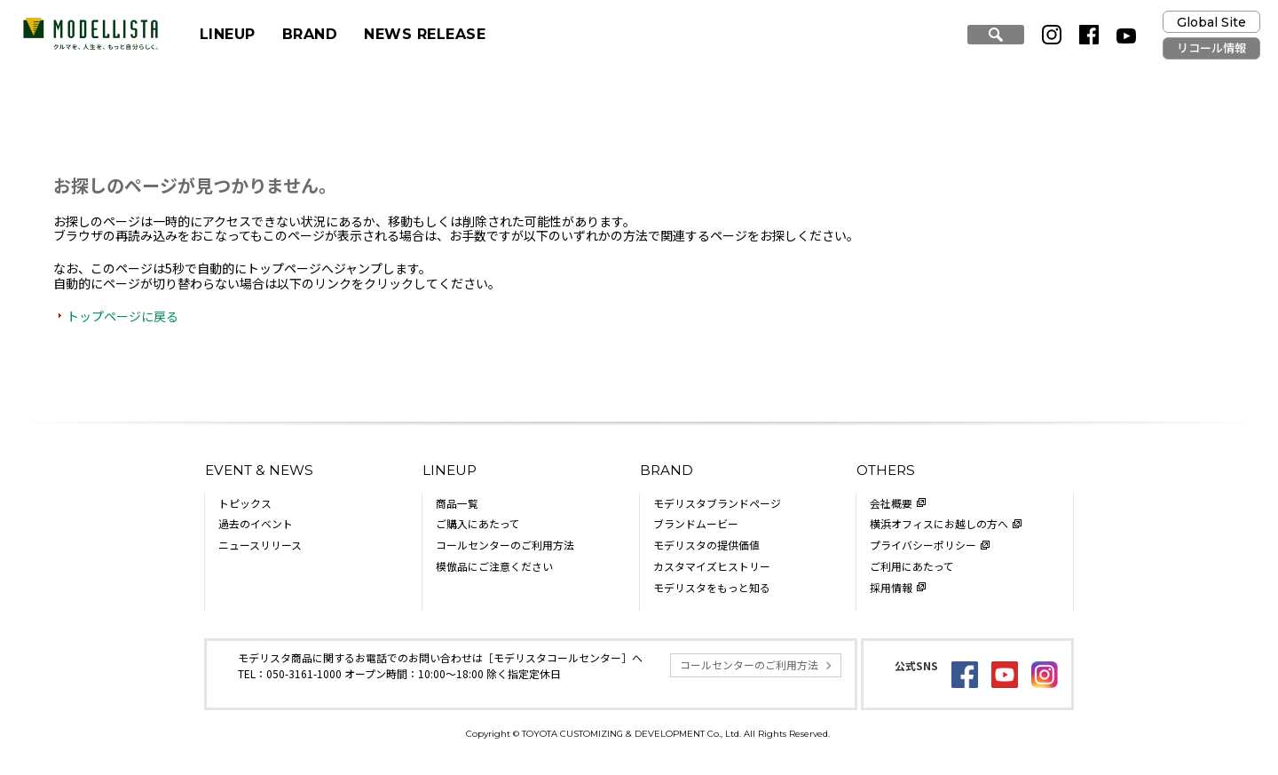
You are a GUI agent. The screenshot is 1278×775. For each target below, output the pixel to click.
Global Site (1211, 22)
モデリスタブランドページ (717, 502)
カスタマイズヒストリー (711, 565)
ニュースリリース (260, 544)
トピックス (245, 502)
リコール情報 (1211, 48)
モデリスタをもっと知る (711, 587)
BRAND (309, 34)
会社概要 (891, 502)
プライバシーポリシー (923, 544)
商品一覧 (457, 502)
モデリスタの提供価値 (706, 544)
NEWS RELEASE (424, 34)
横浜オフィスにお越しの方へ (939, 523)
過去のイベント (255, 523)
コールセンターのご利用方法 (505, 544)
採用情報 (891, 587)
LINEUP (228, 34)
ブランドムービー (695, 523)
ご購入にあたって (478, 523)
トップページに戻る (122, 316)
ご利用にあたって (912, 565)
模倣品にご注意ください (494, 565)
